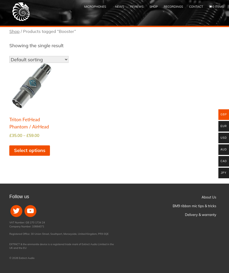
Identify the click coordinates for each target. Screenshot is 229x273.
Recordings (173, 6)
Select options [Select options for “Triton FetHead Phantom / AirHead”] (29, 150)
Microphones (95, 6)
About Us (209, 197)
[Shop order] (39, 59)
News (119, 6)
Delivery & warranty (200, 215)
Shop (154, 6)
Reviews (137, 6)
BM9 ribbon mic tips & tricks (194, 206)
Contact (196, 6)
